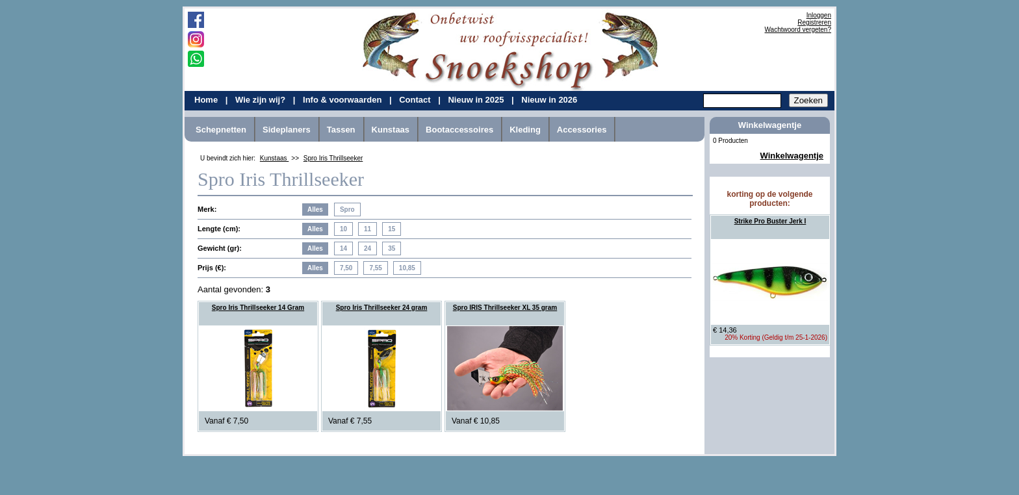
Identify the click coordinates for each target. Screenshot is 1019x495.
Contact (416, 100)
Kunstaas (391, 129)
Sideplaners (287, 129)
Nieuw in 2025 (477, 100)
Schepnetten (221, 129)
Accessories (582, 129)
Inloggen (818, 15)
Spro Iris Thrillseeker (333, 158)
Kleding (525, 129)
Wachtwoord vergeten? (798, 29)
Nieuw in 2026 (549, 100)
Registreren (814, 22)
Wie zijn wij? (261, 100)
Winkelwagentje (791, 155)
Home (207, 100)
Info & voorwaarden (343, 100)
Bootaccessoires (459, 129)
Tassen (341, 129)
